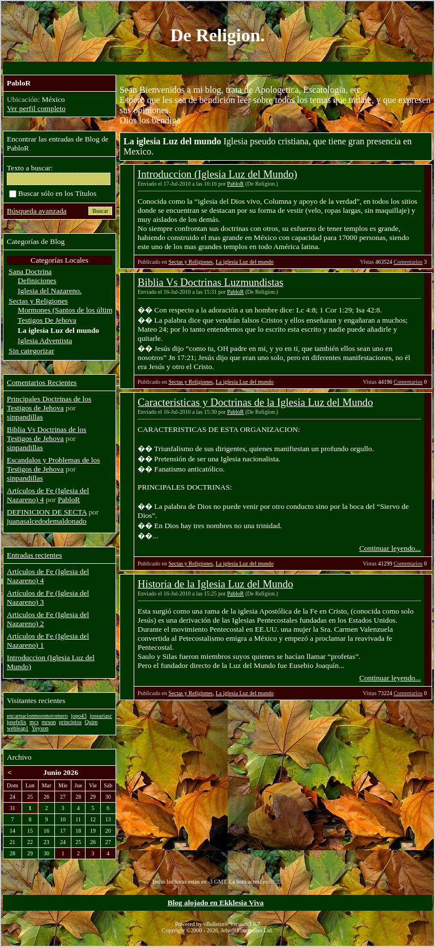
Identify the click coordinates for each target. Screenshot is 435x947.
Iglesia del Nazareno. (50, 290)
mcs (34, 722)
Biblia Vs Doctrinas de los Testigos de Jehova (46, 434)
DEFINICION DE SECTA (47, 512)
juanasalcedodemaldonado (47, 521)
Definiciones (37, 280)
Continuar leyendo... (390, 548)
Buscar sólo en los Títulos (52, 193)
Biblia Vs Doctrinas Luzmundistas (210, 282)
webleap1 (17, 728)
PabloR (235, 184)
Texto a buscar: (30, 168)
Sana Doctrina (30, 271)
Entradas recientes (34, 555)
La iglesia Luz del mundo (245, 262)
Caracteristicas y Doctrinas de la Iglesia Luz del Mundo (255, 402)
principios (70, 722)
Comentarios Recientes (41, 382)
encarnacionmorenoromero (37, 716)
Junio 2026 (60, 772)
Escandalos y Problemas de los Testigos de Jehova (53, 464)
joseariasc (101, 716)
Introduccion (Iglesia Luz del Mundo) (217, 174)
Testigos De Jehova (47, 320)
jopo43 (79, 716)
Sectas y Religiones (190, 262)
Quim (91, 722)
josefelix (16, 722)
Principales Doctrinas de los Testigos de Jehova (49, 403)
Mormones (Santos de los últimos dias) (76, 310)
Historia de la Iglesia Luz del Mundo (215, 584)
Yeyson (40, 728)
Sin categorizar (31, 350)
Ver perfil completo (36, 108)
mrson (49, 722)
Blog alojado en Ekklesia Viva (216, 902)
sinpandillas (25, 417)
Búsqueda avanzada (36, 211)
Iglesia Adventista (45, 340)
